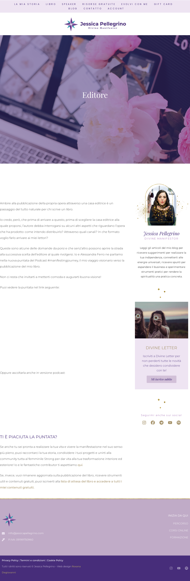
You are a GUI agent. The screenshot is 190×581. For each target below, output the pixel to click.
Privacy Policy (10, 560)
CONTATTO (93, 8)
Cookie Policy (55, 560)
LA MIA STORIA (27, 4)
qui (80, 465)
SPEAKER (69, 4)
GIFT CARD (163, 4)
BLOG (73, 8)
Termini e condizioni (32, 560)
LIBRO (51, 4)
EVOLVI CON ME (134, 4)
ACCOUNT (116, 8)
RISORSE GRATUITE (98, 4)
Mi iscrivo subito (161, 379)
